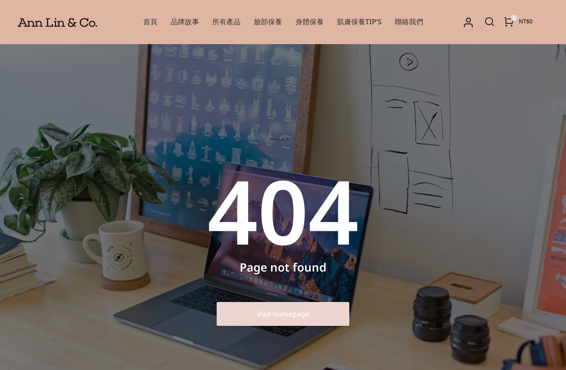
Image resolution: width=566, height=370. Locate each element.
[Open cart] (518, 21)
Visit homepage (283, 314)
